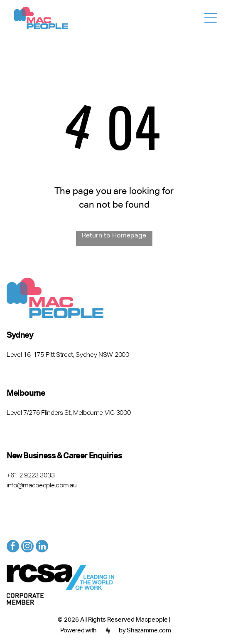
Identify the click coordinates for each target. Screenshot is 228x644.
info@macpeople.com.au (41, 485)
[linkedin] (42, 547)
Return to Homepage (114, 235)
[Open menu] (210, 18)
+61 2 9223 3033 (30, 475)
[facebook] (13, 547)
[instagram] (27, 547)
